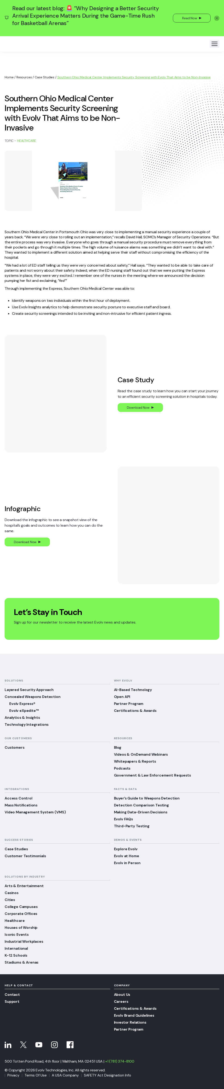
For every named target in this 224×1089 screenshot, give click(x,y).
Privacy (13, 1075)
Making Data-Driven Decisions (141, 812)
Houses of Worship (22, 927)
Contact (12, 994)
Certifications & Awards (135, 710)
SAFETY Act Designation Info (109, 1075)
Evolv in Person (127, 862)
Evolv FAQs (123, 819)
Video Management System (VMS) (36, 812)
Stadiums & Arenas (22, 962)
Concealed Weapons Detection (33, 696)
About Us (122, 994)
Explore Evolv (126, 849)
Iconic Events (17, 934)
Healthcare (26, 141)
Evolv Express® (22, 703)
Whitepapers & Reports (135, 761)
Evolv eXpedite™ (24, 710)
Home (9, 77)
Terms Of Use (36, 1075)
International (16, 948)
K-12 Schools (16, 955)
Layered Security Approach (30, 689)
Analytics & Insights (23, 717)
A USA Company (66, 1075)
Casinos (12, 892)
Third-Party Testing (132, 826)
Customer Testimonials (26, 855)
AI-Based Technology (133, 689)
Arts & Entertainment (24, 885)
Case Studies (44, 77)
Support (12, 1001)
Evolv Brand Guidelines (134, 1015)
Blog (117, 747)
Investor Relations (130, 1022)
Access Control (19, 798)
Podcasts (122, 768)
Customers (15, 747)
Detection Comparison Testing (142, 805)
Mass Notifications (21, 805)
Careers (121, 1001)
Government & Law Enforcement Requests (153, 775)
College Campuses (22, 906)
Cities (10, 899)
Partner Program (129, 703)
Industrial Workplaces (24, 941)
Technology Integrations (27, 724)
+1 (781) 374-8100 (120, 1061)
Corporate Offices (21, 913)
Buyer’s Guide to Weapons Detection (147, 798)
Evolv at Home (127, 855)
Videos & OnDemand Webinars (142, 754)
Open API (122, 696)
